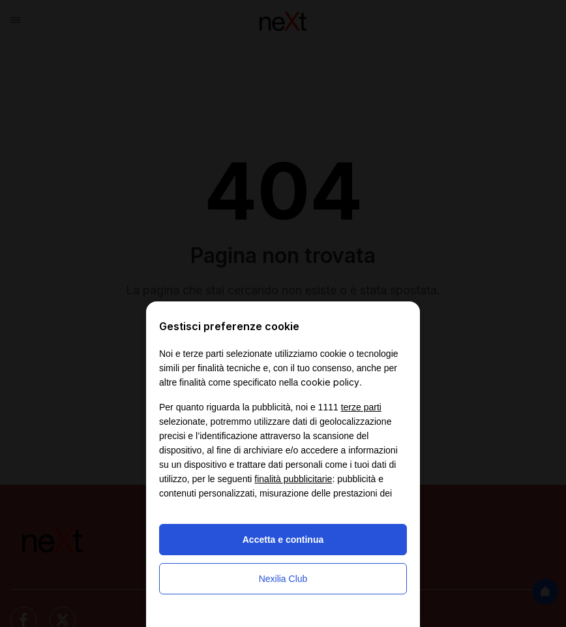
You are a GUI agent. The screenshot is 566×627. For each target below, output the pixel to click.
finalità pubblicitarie (293, 479)
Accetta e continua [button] (283, 539)
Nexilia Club (283, 578)
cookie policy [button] (330, 382)
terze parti (361, 407)
